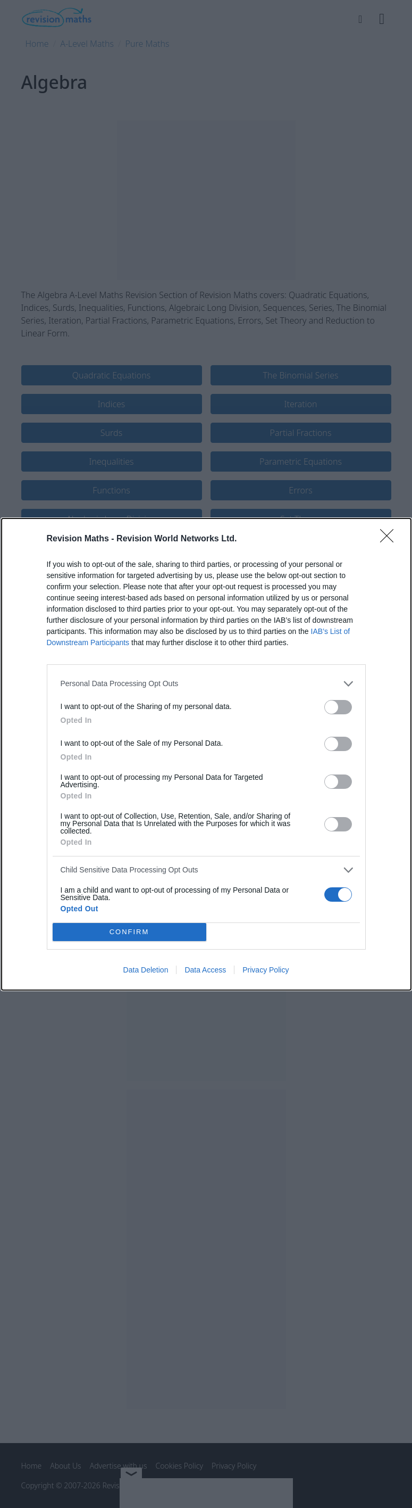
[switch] (338, 707)
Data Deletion (146, 970)
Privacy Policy (265, 970)
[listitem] (206, 683)
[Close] (390, 539)
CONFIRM (129, 932)
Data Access (205, 970)
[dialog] (206, 754)
